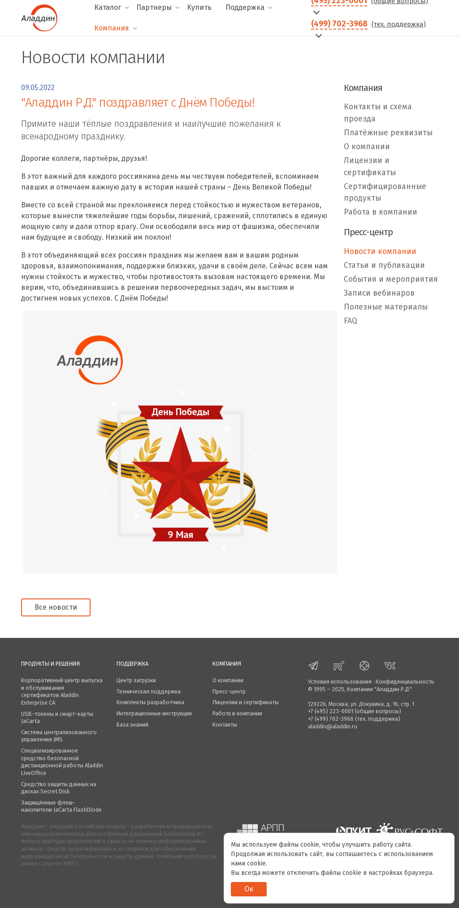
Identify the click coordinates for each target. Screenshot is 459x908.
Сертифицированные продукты (385, 192)
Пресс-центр (229, 691)
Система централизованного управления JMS (59, 736)
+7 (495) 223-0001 (330, 711)
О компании (367, 146)
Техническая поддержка (149, 691)
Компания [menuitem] (111, 28)
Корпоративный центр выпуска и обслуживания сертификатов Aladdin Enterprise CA (62, 691)
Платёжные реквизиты (388, 133)
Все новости (56, 607)
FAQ (350, 321)
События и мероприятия (391, 279)
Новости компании (380, 251)
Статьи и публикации (384, 265)
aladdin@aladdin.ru (332, 726)
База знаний (132, 724)
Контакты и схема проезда (378, 112)
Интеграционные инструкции (154, 713)
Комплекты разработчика (150, 702)
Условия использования (340, 681)
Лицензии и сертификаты (370, 166)
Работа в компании (380, 212)
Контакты (224, 724)
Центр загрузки (136, 680)
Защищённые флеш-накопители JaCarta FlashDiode (61, 806)
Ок (248, 889)
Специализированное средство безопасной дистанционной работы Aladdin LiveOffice (62, 761)
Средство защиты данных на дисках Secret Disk (58, 788)
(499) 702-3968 (339, 24)
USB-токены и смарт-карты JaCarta (57, 717)
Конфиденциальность (405, 681)
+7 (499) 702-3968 (331, 718)
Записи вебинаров (379, 293)
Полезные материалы (386, 307)
